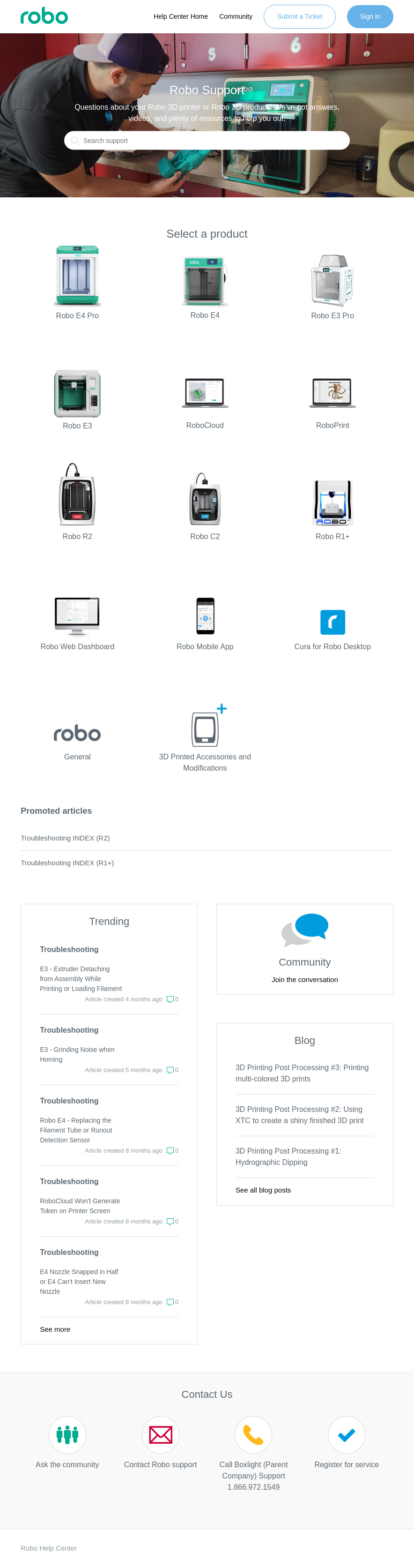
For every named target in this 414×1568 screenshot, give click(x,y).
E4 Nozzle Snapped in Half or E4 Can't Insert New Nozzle (79, 1281)
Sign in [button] (370, 16)
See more (55, 1329)
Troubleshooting (69, 949)
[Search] (207, 140)
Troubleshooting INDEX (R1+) (67, 863)
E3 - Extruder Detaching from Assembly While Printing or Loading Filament (81, 978)
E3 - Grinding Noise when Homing (77, 1054)
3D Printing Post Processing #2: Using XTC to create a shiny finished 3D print (300, 1115)
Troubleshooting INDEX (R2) (65, 838)
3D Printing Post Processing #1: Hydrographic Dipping (288, 1156)
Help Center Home (181, 16)
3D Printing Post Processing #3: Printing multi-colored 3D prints (302, 1073)
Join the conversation (305, 979)
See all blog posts (263, 1190)
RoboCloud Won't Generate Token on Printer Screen (80, 1206)
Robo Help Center (49, 1548)
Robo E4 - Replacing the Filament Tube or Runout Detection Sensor (76, 1130)
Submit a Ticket (299, 16)
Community (235, 16)
